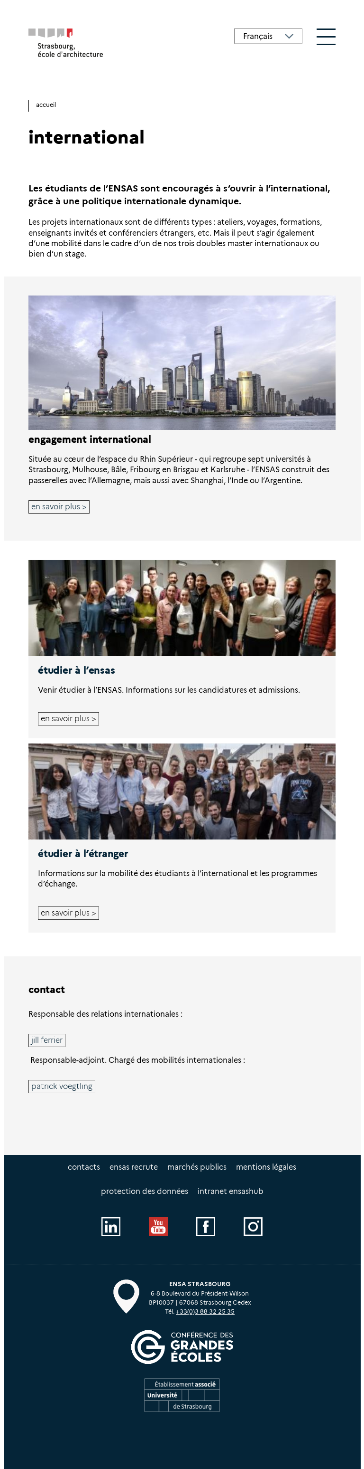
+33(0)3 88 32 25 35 (205, 1311)
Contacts (84, 1167)
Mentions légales (266, 1167)
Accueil (46, 104)
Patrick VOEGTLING (61, 1086)
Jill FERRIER (47, 1040)
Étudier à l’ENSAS (76, 670)
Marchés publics (197, 1167)
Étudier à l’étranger (83, 853)
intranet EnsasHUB (231, 1191)
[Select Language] (268, 36)
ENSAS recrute (133, 1167)
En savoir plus (55, 506)
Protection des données (144, 1191)
